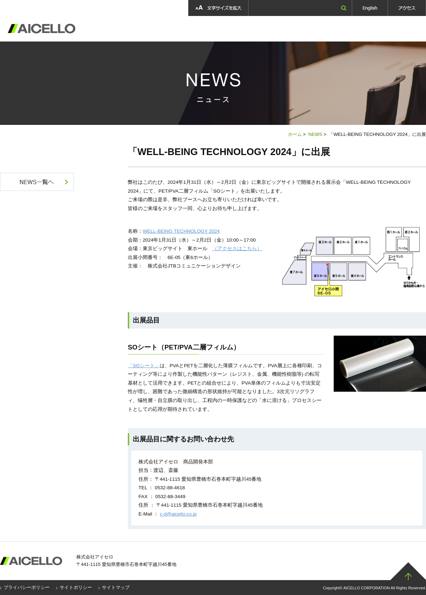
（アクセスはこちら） (237, 248)
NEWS (315, 134)
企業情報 (147, 29)
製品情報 (184, 29)
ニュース (361, 29)
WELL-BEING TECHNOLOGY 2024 (181, 231)
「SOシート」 (144, 365)
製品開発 (223, 29)
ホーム (295, 134)
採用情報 (273, 29)
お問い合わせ (403, 29)
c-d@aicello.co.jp (178, 514)
